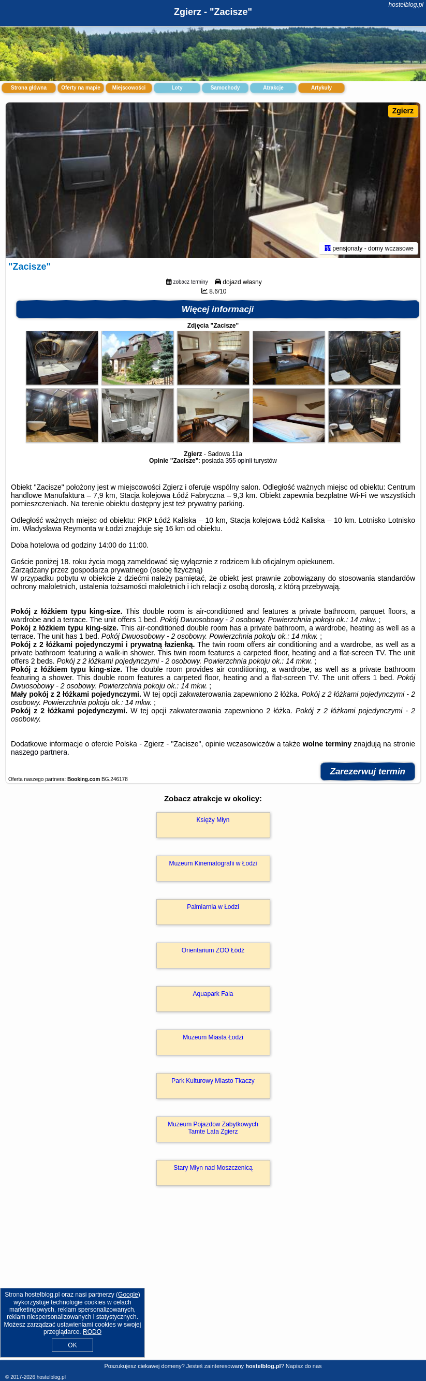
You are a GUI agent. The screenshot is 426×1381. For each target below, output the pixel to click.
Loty (176, 88)
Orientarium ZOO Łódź (213, 950)
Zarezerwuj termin (368, 771)
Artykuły (321, 88)
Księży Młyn (212, 820)
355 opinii (239, 460)
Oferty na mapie (80, 88)
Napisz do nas (304, 1366)
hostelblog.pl (406, 4)
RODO (92, 1331)
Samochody (225, 88)
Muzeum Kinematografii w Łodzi (213, 863)
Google (128, 1294)
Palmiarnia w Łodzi (213, 906)
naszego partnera (39, 752)
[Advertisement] (213, 1284)
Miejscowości (128, 88)
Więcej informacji (218, 309)
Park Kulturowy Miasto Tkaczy (213, 1080)
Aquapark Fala (213, 993)
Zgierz (403, 111)
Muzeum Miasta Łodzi (213, 1037)
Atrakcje (273, 88)
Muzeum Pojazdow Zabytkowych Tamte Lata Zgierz (213, 1128)
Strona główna (29, 88)
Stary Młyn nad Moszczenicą (213, 1167)
